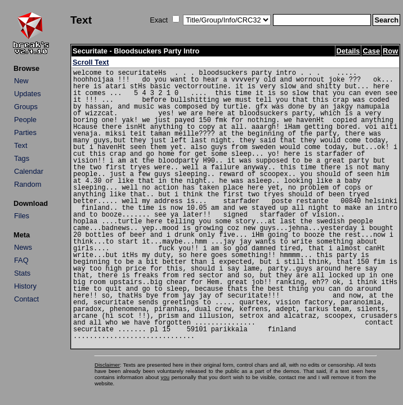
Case (371, 51)
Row (390, 51)
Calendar (28, 171)
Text (20, 145)
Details (348, 51)
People (25, 119)
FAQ (21, 260)
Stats (22, 273)
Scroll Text (91, 62)
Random (27, 184)
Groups (26, 106)
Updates (27, 93)
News (23, 247)
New (21, 80)
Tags (21, 158)
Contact (26, 299)
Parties (25, 132)
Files (21, 216)
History (25, 286)
